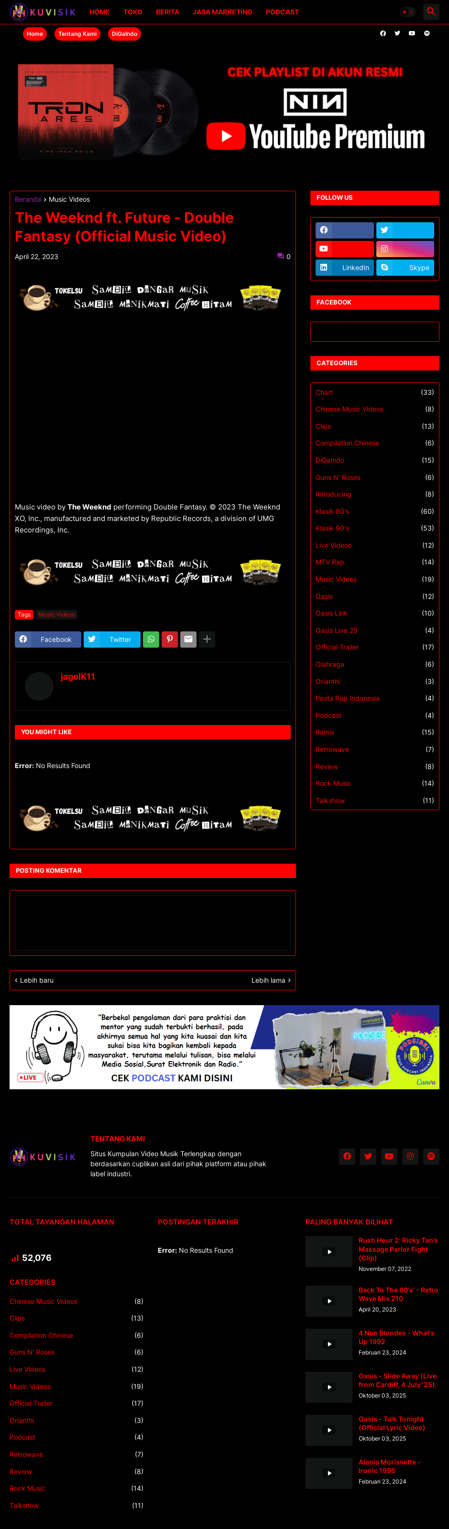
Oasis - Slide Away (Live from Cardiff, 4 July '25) (398, 1380)
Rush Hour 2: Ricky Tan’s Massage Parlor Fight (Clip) (398, 1248)
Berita (167, 12)
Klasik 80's (375, 511)
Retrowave (375, 749)
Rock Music (375, 783)
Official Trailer (375, 647)
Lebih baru (37, 980)
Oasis (375, 596)
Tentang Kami (77, 33)
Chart (375, 392)
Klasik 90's (375, 528)
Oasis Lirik (375, 613)
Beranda (28, 199)
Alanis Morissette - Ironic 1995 (390, 1466)
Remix (375, 732)
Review (375, 766)
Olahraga (375, 664)
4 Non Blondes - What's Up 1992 (397, 1337)
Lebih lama (268, 980)
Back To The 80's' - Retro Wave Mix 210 (398, 1294)
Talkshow (375, 800)
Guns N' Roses (375, 477)
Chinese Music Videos (375, 409)
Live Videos (375, 545)
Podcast (282, 12)
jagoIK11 (78, 677)
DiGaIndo (124, 33)
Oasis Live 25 (375, 630)
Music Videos (69, 199)
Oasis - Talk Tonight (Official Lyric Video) (392, 1423)
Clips (375, 426)
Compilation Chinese (375, 443)
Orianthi (375, 681)
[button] (408, 12)
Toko (132, 12)
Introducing (375, 494)
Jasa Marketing (222, 12)
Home (99, 12)
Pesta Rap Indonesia (375, 698)
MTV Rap (375, 562)
